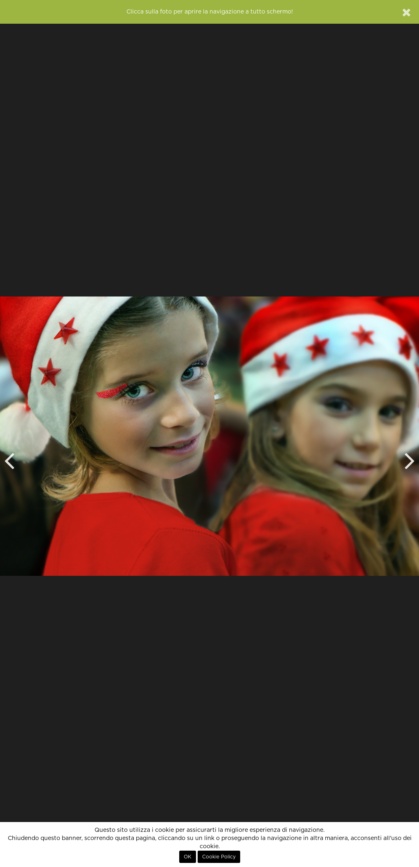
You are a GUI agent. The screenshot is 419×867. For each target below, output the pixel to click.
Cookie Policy (219, 856)
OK (187, 856)
